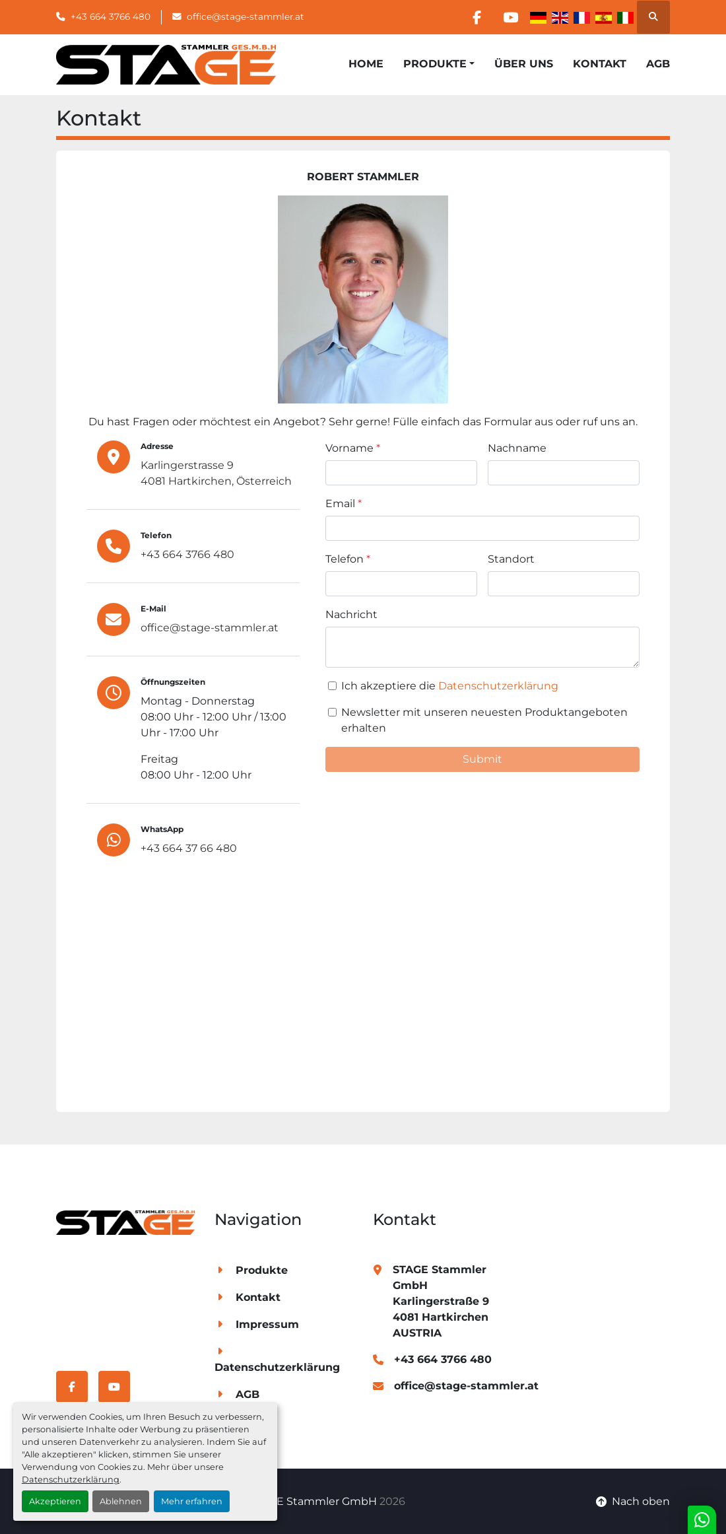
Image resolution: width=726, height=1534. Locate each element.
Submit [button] (482, 759)
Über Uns (523, 63)
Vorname (352, 448)
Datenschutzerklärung (70, 1479)
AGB (658, 63)
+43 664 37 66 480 (189, 848)
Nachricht (351, 614)
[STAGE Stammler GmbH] (125, 1222)
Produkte (435, 63)
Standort (511, 559)
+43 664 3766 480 (110, 16)
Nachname (517, 448)
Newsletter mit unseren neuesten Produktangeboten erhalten (484, 720)
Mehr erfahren (191, 1501)
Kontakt (599, 63)
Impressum (267, 1324)
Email (343, 503)
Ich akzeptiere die (449, 686)
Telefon (347, 559)
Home (365, 63)
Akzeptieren (55, 1501)
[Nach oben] (633, 1502)
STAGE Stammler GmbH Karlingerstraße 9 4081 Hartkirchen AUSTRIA (441, 1301)
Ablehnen (121, 1501)
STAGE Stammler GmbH (313, 1501)
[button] (439, 64)
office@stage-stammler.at (245, 16)
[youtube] (510, 17)
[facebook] (476, 17)
